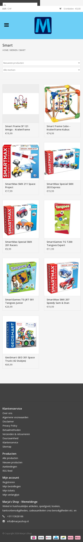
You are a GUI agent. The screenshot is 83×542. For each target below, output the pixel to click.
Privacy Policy (9, 425)
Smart (22, 50)
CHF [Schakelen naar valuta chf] (10, 8)
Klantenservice (10, 442)
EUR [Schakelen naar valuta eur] (4, 8)
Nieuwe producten (12, 462)
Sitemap (6, 446)
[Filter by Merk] (41, 70)
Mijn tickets (8, 490)
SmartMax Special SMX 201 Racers (18, 243)
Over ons (7, 413)
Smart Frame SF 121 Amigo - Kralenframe (17, 128)
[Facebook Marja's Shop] (23, 393)
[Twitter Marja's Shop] (29, 393)
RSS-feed (7, 470)
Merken (14, 50)
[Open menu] (6, 24)
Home (5, 50)
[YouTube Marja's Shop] (47, 393)
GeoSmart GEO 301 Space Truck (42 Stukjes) (20, 359)
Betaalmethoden (11, 430)
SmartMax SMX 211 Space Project (20, 185)
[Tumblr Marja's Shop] (53, 393)
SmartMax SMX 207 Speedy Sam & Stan (58, 301)
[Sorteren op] (41, 63)
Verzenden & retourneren (16, 434)
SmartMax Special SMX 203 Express (60, 185)
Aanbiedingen (9, 466)
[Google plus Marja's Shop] (35, 393)
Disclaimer (8, 421)
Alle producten (10, 458)
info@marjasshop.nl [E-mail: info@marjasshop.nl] (18, 521)
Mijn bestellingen (11, 486)
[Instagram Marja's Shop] (59, 393)
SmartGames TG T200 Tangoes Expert (59, 243)
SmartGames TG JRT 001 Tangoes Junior (19, 301)
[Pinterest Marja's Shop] (41, 393)
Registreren (8, 482)
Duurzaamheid (10, 438)
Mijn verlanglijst (10, 494)
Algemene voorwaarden (15, 417)
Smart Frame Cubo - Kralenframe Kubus (58, 128)
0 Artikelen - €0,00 (70, 8)
